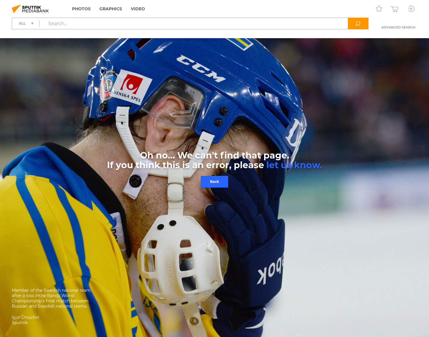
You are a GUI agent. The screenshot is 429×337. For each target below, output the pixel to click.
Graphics (110, 8)
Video (138, 8)
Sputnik (20, 322)
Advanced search (398, 27)
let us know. (294, 165)
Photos (81, 8)
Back (214, 181)
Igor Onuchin (25, 317)
